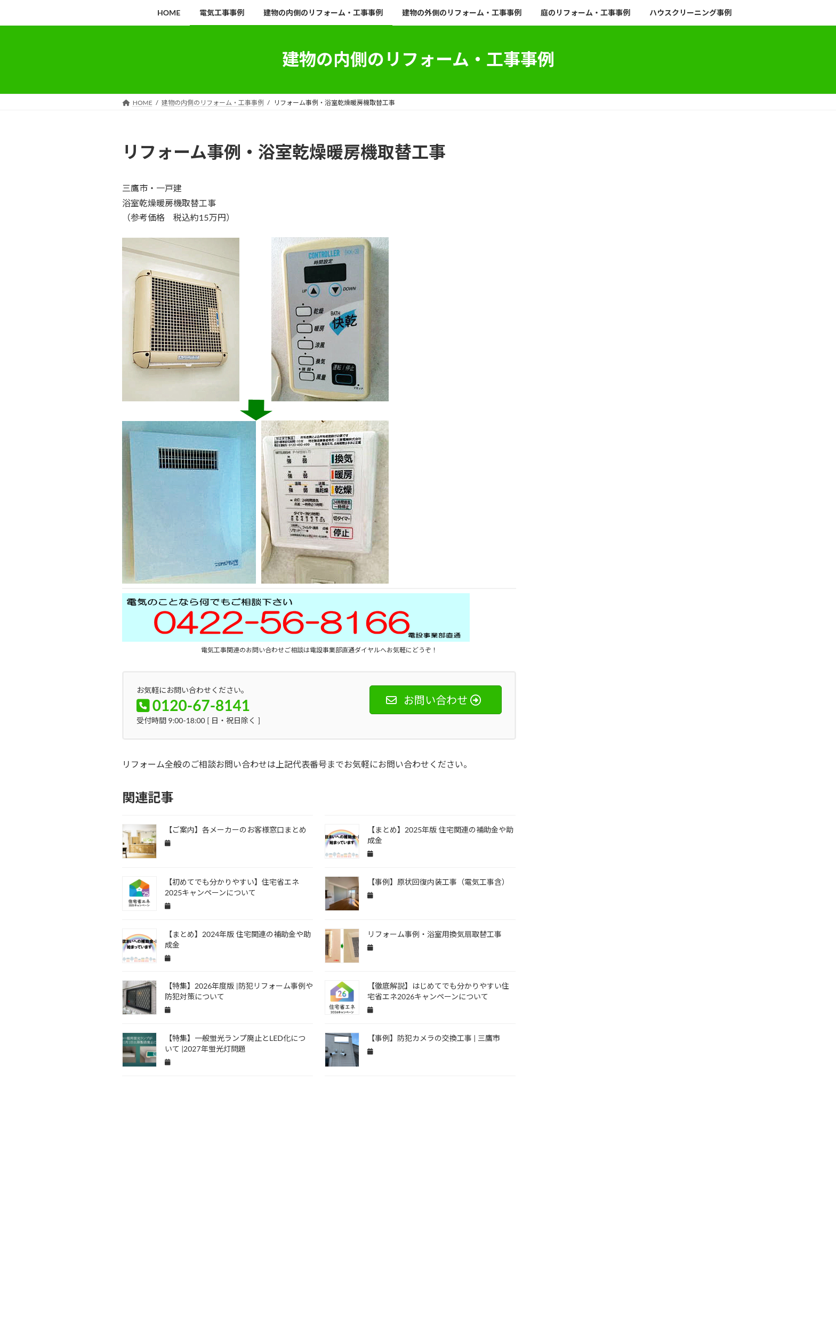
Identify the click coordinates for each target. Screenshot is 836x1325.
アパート (675, 505)
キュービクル (576, 644)
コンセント (617, 675)
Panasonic (602, 474)
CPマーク (638, 428)
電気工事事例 (192, 1233)
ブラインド (628, 891)
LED (666, 443)
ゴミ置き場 (573, 690)
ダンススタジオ (628, 783)
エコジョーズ (615, 567)
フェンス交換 (636, 876)
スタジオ (691, 721)
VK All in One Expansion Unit (448, 1276)
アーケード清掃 (628, 520)
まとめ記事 (573, 505)
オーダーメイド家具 (584, 598)
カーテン (570, 613)
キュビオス (661, 629)
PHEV (639, 474)
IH (614, 443)
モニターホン (631, 938)
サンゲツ (614, 690)
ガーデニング (576, 629)
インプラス (573, 536)
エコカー (570, 567)
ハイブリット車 (617, 814)
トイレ (601, 799)
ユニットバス (680, 938)
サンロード (656, 690)
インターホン (680, 520)
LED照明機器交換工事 (668, 459)
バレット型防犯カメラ (586, 845)
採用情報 (579, 373)
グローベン (573, 675)
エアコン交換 (576, 551)
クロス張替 (573, 660)
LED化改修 (573, 459)
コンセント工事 (667, 675)
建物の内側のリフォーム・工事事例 (284, 1233)
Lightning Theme (376, 1276)
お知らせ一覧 (600, 186)
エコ (664, 551)
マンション (688, 907)
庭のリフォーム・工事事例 (518, 1233)
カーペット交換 (617, 613)
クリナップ (622, 644)
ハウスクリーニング (678, 814)
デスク (568, 799)
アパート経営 (576, 520)
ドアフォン (640, 799)
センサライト (636, 752)
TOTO (567, 489)
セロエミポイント (581, 752)
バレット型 (622, 830)
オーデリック (641, 598)
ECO (673, 428)
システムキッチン (641, 706)
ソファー (625, 768)
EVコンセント (576, 443)
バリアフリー (576, 830)
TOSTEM (676, 474)
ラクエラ (570, 953)
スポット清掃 (631, 737)
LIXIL (566, 474)
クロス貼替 (617, 660)
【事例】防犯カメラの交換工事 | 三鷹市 (433, 1038)
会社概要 (579, 329)
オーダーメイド (661, 582)
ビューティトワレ (636, 860)
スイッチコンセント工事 (633, 721)
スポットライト (578, 737)
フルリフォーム (578, 891)
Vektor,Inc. (514, 1276)
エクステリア (625, 551)
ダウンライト (576, 783)
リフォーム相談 (605, 303)
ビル (680, 860)
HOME (575, 168)
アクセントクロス (625, 505)
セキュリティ (680, 737)
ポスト (649, 907)
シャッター (573, 721)
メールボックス (578, 938)
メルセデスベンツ (636, 922)
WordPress (323, 1276)
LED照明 (614, 459)
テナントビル (680, 783)
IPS (638, 443)
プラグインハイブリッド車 (592, 907)
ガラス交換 (667, 613)
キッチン (620, 629)
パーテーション (578, 860)
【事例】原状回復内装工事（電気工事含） (438, 881)
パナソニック (647, 845)
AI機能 (601, 428)
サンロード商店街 (581, 706)
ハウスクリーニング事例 (613, 1233)
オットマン (573, 582)
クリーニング (670, 644)
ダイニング (667, 768)
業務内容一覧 (588, 231)
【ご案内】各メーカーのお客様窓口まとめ (236, 829)
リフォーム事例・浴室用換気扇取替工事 (434, 934)
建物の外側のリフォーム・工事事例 (408, 1233)
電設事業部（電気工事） (622, 251)
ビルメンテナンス (581, 876)
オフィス (614, 582)
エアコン (664, 536)
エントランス (664, 567)
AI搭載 (567, 428)
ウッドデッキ (620, 536)
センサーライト (578, 768)
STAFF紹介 (596, 348)
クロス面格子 (664, 660)
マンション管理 (578, 922)
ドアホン (682, 799)
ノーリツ (570, 814)
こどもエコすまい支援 (619, 489)
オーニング (688, 598)
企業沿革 (579, 211)
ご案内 (671, 489)
